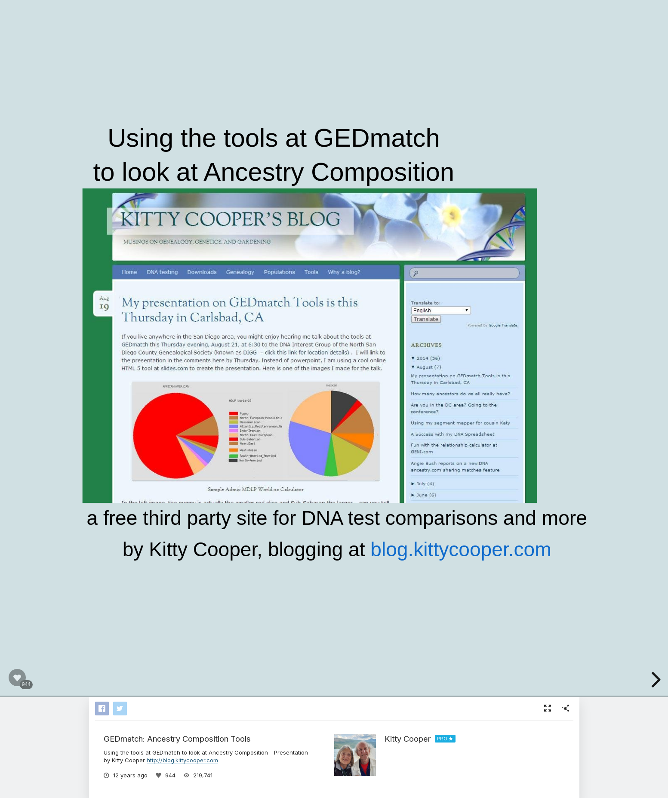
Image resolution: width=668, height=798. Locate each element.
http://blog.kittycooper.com (182, 760)
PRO (442, 738)
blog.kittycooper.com (460, 549)
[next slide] (654, 679)
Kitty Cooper (408, 738)
